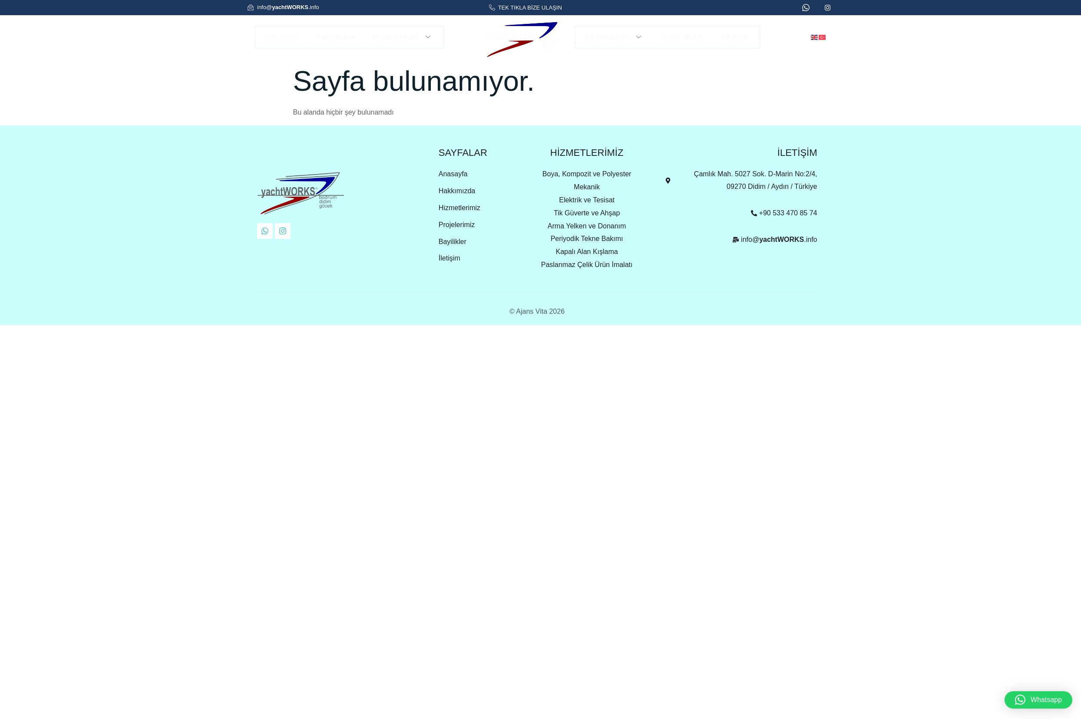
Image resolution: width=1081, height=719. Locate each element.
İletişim (735, 37)
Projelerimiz (615, 37)
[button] (1038, 700)
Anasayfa (282, 37)
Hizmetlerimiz (403, 37)
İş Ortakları (682, 37)
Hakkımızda (335, 37)
